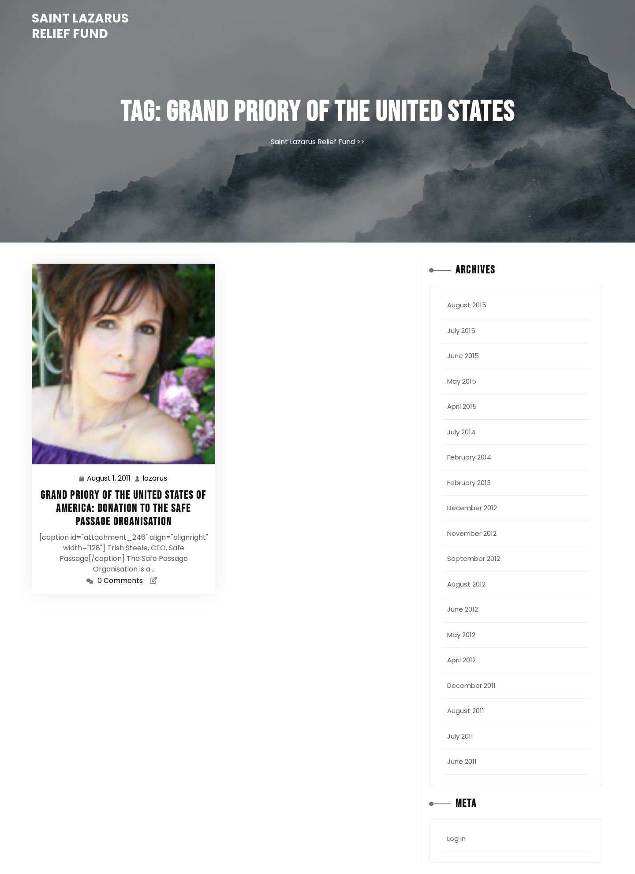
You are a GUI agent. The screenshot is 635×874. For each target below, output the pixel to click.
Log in (456, 838)
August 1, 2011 (109, 479)
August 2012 (466, 584)
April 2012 (461, 660)
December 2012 (472, 507)
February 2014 (469, 457)
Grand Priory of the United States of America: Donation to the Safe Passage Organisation (123, 509)
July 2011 (460, 736)
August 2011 (465, 710)
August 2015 (466, 305)
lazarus (155, 478)
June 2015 (463, 355)
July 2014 (461, 432)
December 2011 (471, 685)
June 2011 (462, 761)
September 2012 (473, 558)
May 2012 (461, 634)
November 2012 (472, 533)
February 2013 (469, 482)
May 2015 (461, 381)
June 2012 (462, 609)
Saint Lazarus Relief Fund (80, 26)
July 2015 (461, 330)
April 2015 (462, 406)
